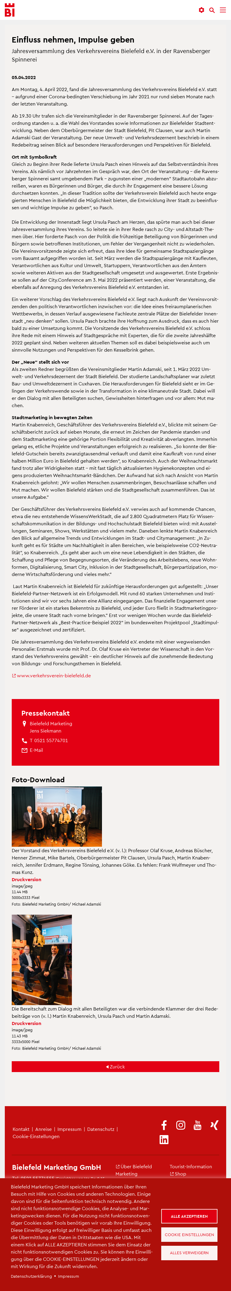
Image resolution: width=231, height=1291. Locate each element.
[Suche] (212, 10)
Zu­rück (117, 1066)
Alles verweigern (190, 1254)
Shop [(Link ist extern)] (178, 1173)
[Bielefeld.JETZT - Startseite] (9, 10)
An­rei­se (43, 1129)
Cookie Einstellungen (190, 1234)
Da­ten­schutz (100, 1129)
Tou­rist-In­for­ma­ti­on (191, 1166)
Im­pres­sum (69, 1129)
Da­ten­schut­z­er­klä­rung (31, 1276)
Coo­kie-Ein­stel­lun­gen (36, 1136)
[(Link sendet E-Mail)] (36, 750)
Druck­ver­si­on (26, 879)
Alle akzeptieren (190, 1214)
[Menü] (223, 10)
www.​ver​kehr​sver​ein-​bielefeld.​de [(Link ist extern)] (51, 675)
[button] (202, 10)
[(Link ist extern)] (164, 1125)
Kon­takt (21, 1129)
